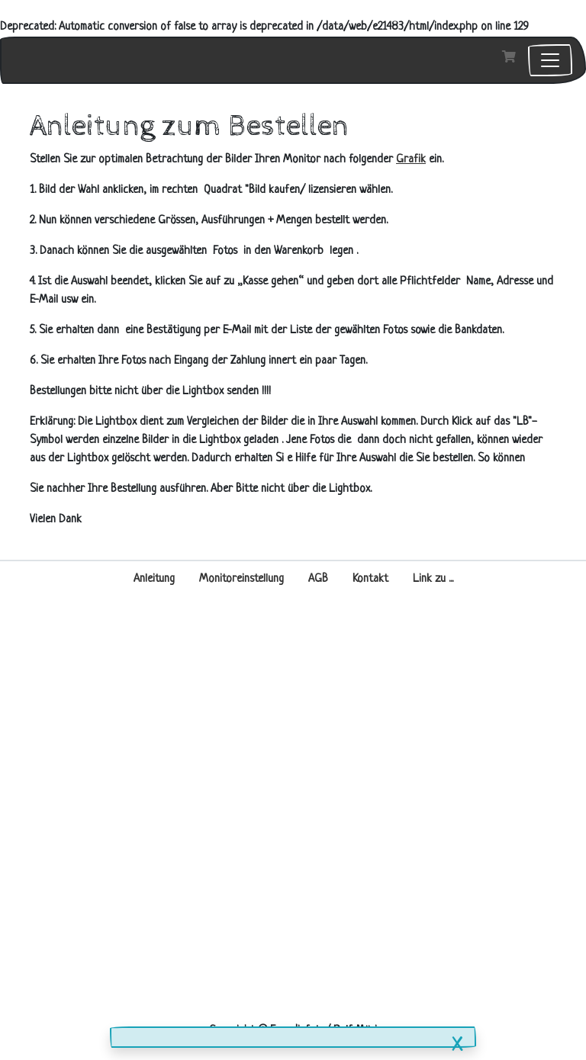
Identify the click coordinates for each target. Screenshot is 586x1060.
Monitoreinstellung (241, 579)
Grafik (411, 159)
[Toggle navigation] (550, 60)
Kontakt (370, 579)
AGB (318, 579)
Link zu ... (433, 579)
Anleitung (154, 579)
